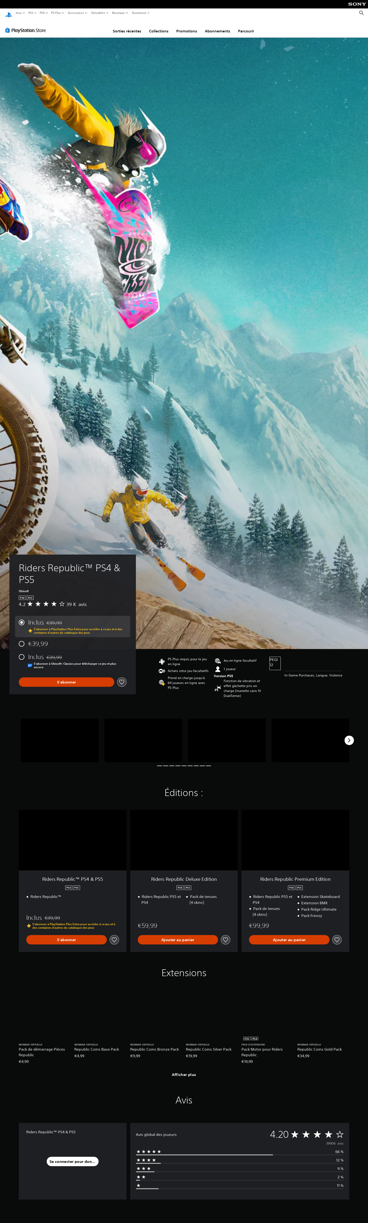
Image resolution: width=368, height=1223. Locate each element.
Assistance (139, 13)
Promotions (186, 26)
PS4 (42, 13)
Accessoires (76, 13)
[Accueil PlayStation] (9, 13)
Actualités (98, 13)
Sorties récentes (127, 26)
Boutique (118, 13)
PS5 (30, 13)
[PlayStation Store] (27, 25)
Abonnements (217, 26)
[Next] (349, 736)
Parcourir (246, 26)
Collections (159, 26)
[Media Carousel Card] (60, 736)
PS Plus (56, 13)
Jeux (19, 13)
